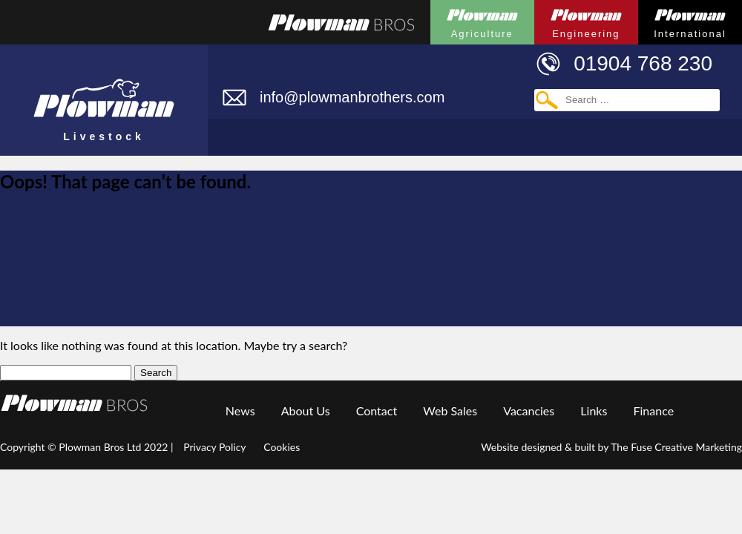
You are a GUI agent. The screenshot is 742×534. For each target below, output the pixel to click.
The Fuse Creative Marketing (676, 447)
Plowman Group (74, 403)
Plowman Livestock (104, 93)
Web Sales (450, 410)
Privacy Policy (214, 447)
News (240, 410)
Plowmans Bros (341, 22)
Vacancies (528, 410)
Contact (376, 410)
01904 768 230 (643, 63)
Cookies (281, 447)
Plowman (482, 19)
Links (593, 410)
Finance (654, 410)
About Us (305, 410)
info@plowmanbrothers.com (352, 97)
